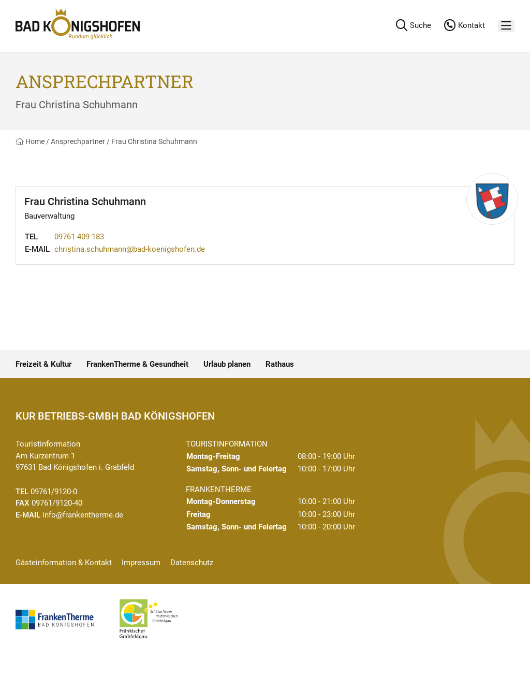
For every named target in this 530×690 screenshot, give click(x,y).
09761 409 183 (79, 236)
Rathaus (280, 364)
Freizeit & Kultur (43, 364)
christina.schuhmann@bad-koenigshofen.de (129, 249)
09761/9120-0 (54, 491)
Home (30, 141)
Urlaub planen (227, 364)
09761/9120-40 (57, 503)
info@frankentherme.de (82, 515)
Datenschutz (191, 562)
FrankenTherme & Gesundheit (137, 364)
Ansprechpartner (78, 141)
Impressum (141, 562)
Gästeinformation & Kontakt (64, 562)
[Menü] (506, 26)
